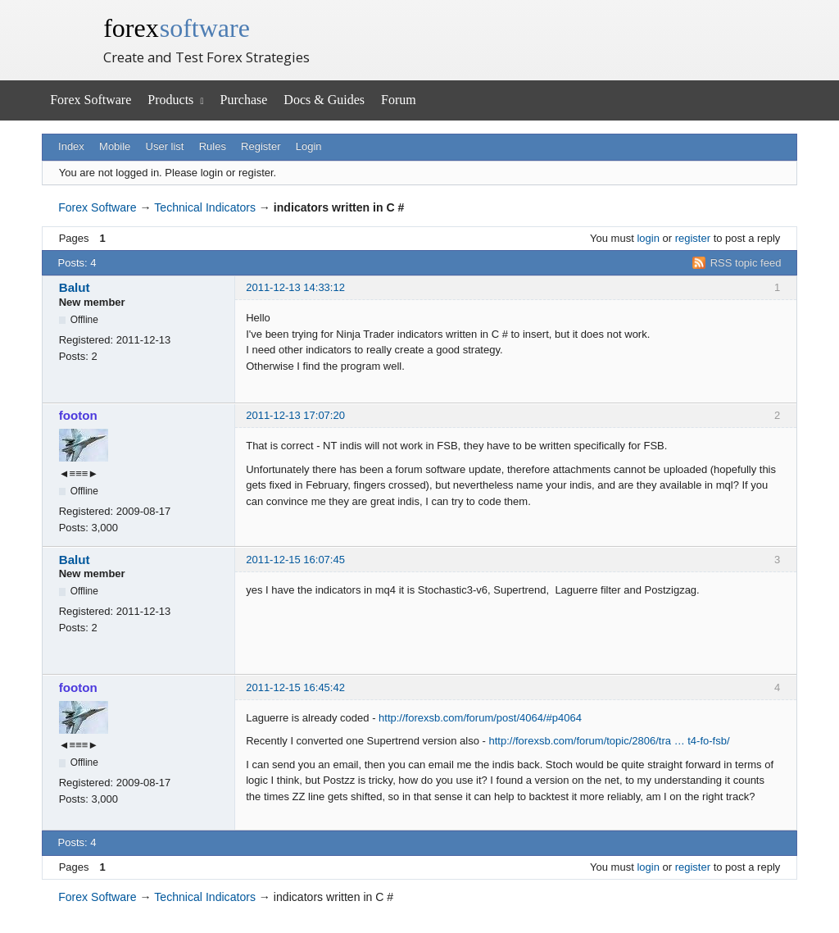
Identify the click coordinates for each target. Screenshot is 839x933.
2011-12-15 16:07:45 (295, 559)
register (692, 238)
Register (260, 146)
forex (176, 28)
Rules (212, 146)
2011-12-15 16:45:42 (295, 687)
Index (71, 146)
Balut (74, 287)
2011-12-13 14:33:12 (295, 287)
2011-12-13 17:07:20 (295, 415)
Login (309, 146)
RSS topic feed (746, 263)
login (648, 238)
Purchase (244, 100)
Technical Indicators (205, 207)
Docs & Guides (324, 100)
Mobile (114, 146)
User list (165, 146)
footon (78, 415)
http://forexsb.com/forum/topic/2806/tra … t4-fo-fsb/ (608, 741)
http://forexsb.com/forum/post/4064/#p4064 (480, 718)
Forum (398, 100)
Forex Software (90, 100)
